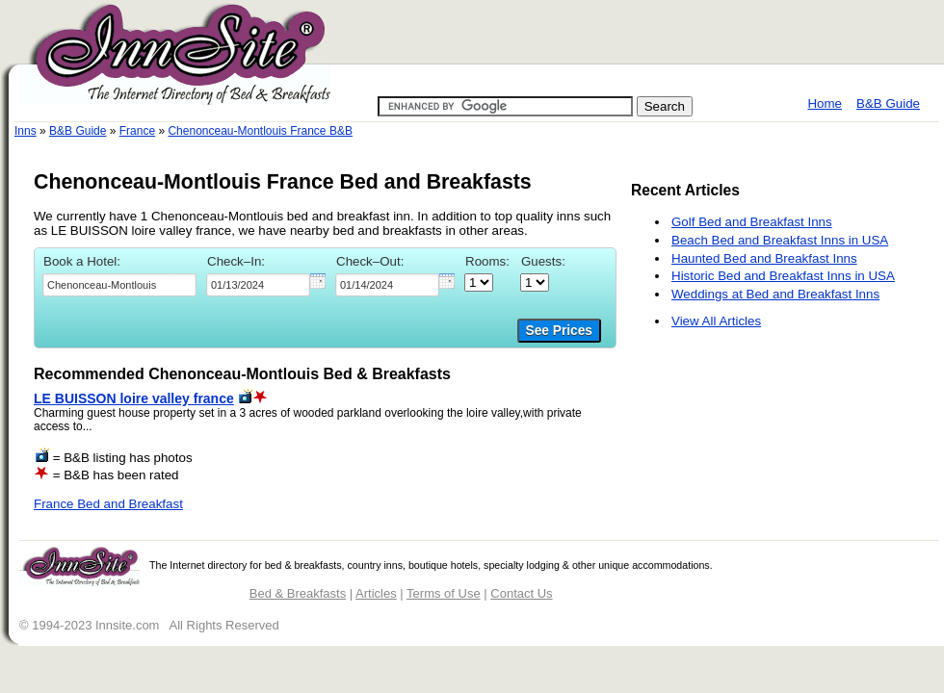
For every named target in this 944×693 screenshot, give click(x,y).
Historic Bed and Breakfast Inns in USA (783, 276)
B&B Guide (888, 103)
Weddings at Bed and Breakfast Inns (775, 294)
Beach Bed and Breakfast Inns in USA (779, 240)
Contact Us (521, 593)
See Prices (559, 330)
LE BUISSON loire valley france (134, 398)
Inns (25, 131)
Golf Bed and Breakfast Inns (751, 222)
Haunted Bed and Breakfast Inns (764, 258)
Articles (376, 593)
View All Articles (716, 321)
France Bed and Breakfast (108, 504)
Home (824, 103)
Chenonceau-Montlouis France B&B (260, 131)
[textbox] (119, 284)
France (137, 131)
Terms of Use (443, 593)
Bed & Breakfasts (297, 593)
